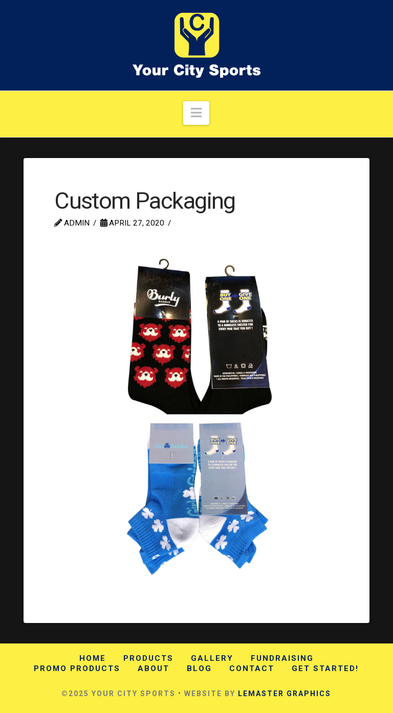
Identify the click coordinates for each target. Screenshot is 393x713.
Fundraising (282, 658)
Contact (251, 668)
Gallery (212, 658)
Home (92, 658)
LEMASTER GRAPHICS (284, 693)
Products (148, 658)
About (153, 668)
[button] (196, 113)
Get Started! (325, 668)
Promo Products (77, 668)
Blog (199, 668)
